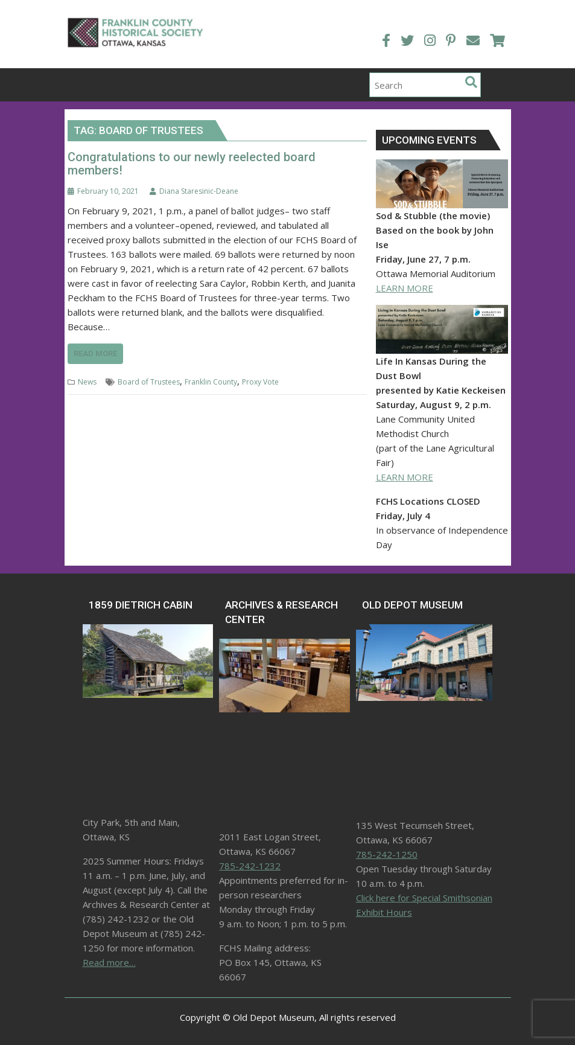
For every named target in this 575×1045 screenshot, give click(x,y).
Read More (95, 351)
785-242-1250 (387, 852)
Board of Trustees (149, 380)
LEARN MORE (404, 286)
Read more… (109, 960)
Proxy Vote (260, 380)
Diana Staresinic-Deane (194, 189)
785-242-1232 (250, 864)
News (87, 380)
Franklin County (211, 380)
